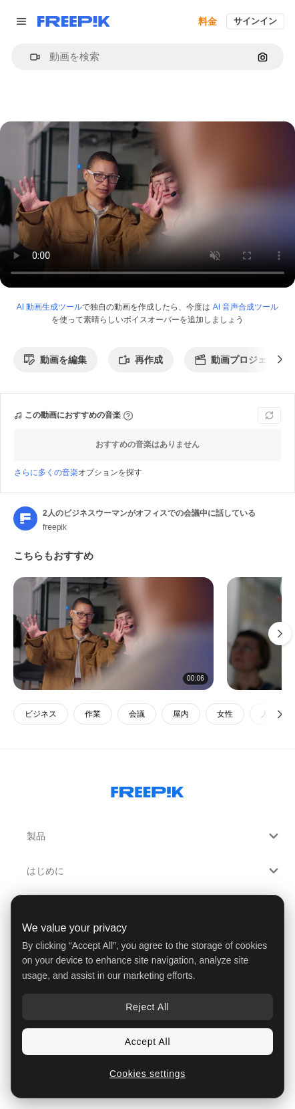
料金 (207, 21)
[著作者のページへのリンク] (25, 518)
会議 (137, 714)
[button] (29, 57)
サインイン (255, 21)
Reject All (147, 1007)
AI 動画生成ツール (50, 307)
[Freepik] (73, 21)
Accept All (147, 1041)
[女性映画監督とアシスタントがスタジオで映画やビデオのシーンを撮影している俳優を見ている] (113, 633)
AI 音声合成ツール (246, 307)
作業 (93, 714)
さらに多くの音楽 (46, 472)
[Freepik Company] (147, 789)
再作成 (141, 359)
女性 (225, 714)
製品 (154, 836)
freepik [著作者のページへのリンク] (55, 527)
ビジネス (41, 714)
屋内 (181, 714)
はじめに (154, 871)
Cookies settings (147, 1073)
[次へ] (280, 359)
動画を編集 (55, 359)
